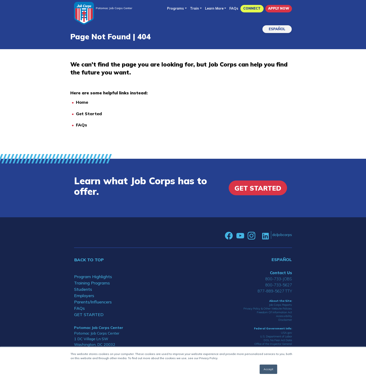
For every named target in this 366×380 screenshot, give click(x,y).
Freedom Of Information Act (274, 312)
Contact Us (281, 272)
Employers (84, 295)
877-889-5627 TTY (275, 290)
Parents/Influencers (93, 302)
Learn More (214, 8)
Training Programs (92, 283)
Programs (175, 8)
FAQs (233, 8)
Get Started (89, 113)
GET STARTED (89, 314)
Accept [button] (268, 369)
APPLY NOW (278, 8)
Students (83, 289)
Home (82, 102)
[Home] (84, 13)
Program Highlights (93, 276)
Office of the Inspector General (273, 344)
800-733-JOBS (278, 278)
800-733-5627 (278, 284)
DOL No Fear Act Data (278, 340)
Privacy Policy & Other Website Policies (267, 308)
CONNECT (252, 8)
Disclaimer (285, 319)
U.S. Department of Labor (276, 336)
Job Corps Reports (280, 304)
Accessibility (284, 316)
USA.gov (286, 332)
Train (194, 8)
